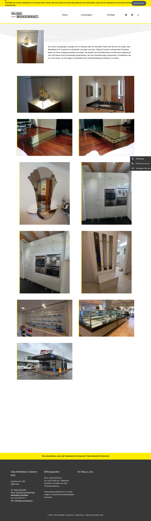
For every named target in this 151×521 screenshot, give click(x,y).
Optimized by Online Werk (94, 515)
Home (65, 15)
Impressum (70, 515)
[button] (140, 158)
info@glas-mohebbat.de (24, 501)
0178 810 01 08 (21, 493)
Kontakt (111, 15)
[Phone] (132, 15)
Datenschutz (79, 515)
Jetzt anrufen (138, 3)
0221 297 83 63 (20, 490)
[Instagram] (126, 15)
